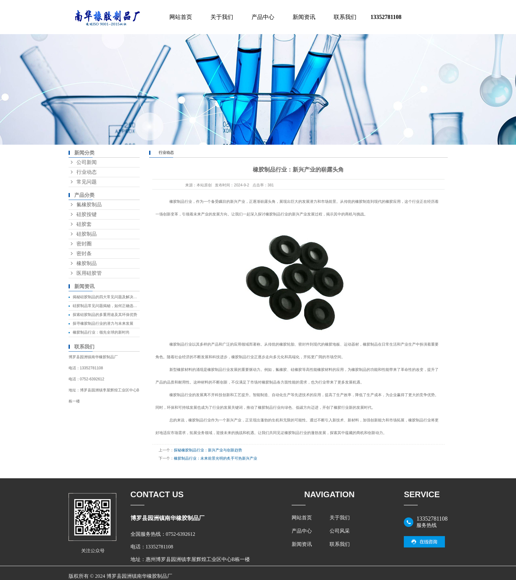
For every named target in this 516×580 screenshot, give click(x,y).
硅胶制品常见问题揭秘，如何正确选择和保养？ (112, 306)
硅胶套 (84, 224)
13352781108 (385, 17)
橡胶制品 (86, 263)
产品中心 (263, 17)
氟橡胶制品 (89, 204)
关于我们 (221, 17)
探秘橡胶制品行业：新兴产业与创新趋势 (208, 450)
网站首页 (180, 17)
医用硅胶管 (89, 273)
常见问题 (86, 181)
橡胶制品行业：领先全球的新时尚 (101, 332)
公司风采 (340, 531)
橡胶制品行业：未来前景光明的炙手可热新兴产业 (215, 458)
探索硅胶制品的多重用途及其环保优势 (105, 314)
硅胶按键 (86, 214)
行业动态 (86, 172)
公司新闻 (86, 162)
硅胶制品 (86, 234)
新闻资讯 (304, 17)
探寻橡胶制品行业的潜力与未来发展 (103, 323)
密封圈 (84, 243)
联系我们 (345, 17)
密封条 (84, 253)
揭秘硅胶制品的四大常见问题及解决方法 (107, 297)
